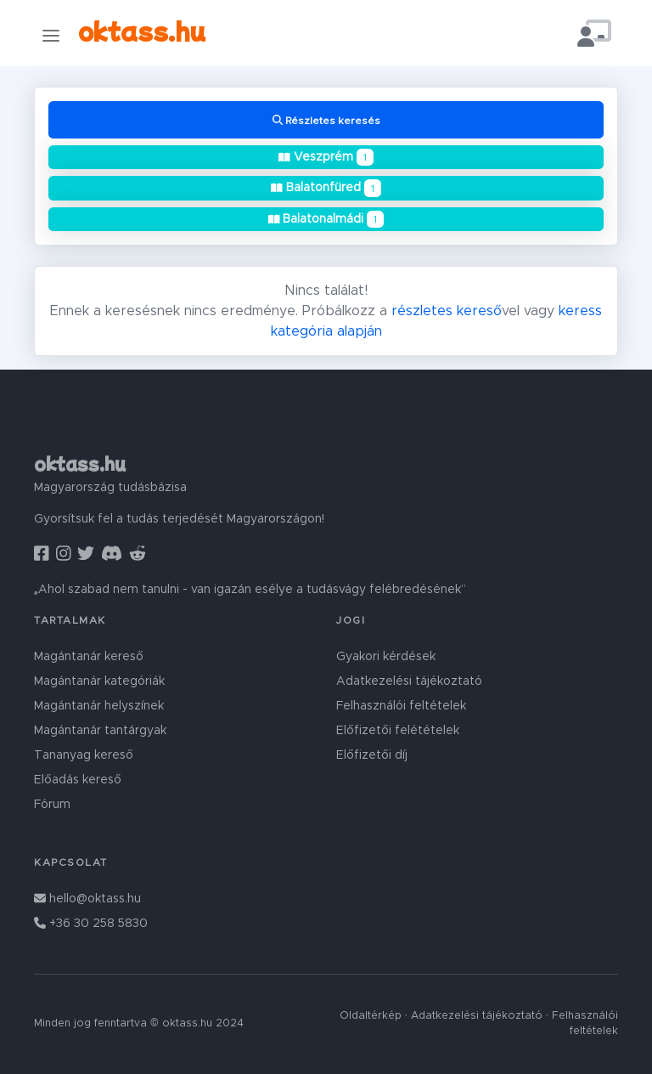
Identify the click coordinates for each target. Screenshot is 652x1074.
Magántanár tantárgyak (100, 731)
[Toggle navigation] (51, 35)
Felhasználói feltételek (401, 706)
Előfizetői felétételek (397, 731)
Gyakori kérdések (386, 657)
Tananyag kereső (83, 755)
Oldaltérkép (371, 1015)
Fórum (52, 805)
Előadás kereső (77, 780)
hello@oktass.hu (87, 899)
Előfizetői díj (372, 755)
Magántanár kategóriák (99, 681)
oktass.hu (141, 30)
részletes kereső (446, 311)
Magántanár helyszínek (99, 706)
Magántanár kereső (88, 657)
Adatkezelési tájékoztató (409, 681)
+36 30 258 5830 (91, 924)
